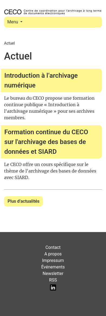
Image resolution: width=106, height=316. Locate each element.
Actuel (9, 43)
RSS (53, 280)
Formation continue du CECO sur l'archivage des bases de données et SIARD (46, 141)
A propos (53, 253)
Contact (53, 247)
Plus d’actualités (23, 201)
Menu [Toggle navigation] (13, 21)
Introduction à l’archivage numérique (41, 80)
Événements (53, 267)
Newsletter (53, 273)
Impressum (53, 260)
